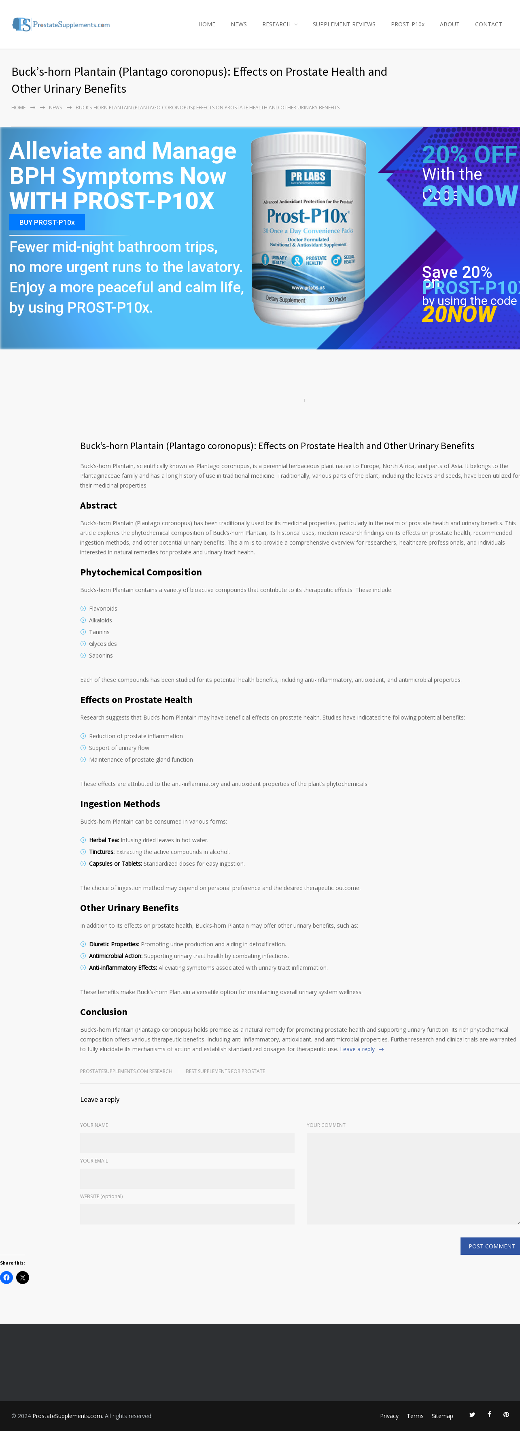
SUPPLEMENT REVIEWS (344, 24)
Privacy (389, 1416)
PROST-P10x (407, 24)
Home (18, 107)
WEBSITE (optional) (101, 1196)
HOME (206, 24)
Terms (415, 1416)
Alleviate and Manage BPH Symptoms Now (122, 164)
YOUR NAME (94, 1125)
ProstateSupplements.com (67, 1416)
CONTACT (488, 24)
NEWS (239, 24)
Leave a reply (357, 1049)
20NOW (470, 196)
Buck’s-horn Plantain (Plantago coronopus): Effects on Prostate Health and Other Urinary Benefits (277, 445)
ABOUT (450, 24)
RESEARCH (276, 24)
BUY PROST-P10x (47, 222)
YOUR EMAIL (94, 1160)
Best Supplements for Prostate (225, 1071)
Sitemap (442, 1416)
